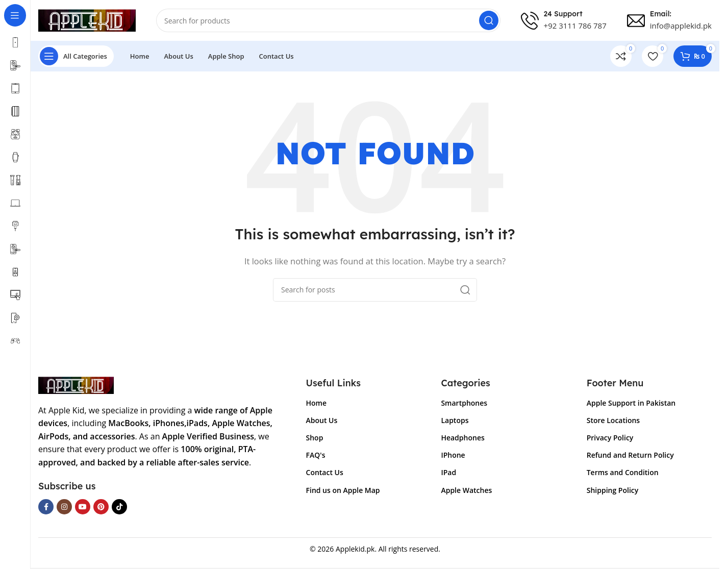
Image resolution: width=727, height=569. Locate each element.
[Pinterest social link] (101, 506)
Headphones (462, 437)
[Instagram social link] (64, 506)
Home (316, 403)
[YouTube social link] (82, 506)
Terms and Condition (623, 472)
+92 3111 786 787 (575, 25)
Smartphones (464, 403)
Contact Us (324, 472)
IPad (448, 472)
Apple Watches (466, 490)
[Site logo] (87, 19)
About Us (322, 420)
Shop (314, 437)
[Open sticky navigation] (76, 56)
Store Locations (613, 420)
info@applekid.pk (681, 25)
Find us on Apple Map (343, 490)
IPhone (453, 455)
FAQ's (315, 455)
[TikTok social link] (119, 506)
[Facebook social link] (46, 506)
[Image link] (76, 384)
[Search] (328, 20)
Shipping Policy (613, 490)
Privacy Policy (610, 437)
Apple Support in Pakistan (631, 403)
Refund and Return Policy (630, 455)
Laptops (454, 420)
